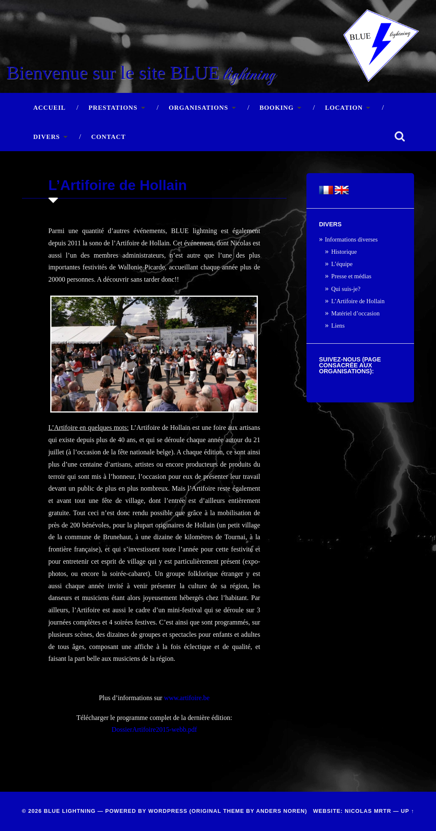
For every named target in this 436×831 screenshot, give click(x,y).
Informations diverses (351, 239)
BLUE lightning (70, 811)
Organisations (198, 107)
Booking (277, 107)
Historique (344, 251)
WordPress (167, 811)
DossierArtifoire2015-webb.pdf (154, 729)
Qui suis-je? (345, 288)
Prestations (113, 107)
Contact (108, 136)
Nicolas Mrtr (368, 811)
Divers (46, 136)
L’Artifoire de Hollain (358, 301)
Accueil (49, 107)
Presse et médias (351, 276)
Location (344, 107)
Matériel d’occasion (355, 313)
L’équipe (342, 264)
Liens (338, 325)
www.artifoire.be (186, 697)
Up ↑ (407, 811)
